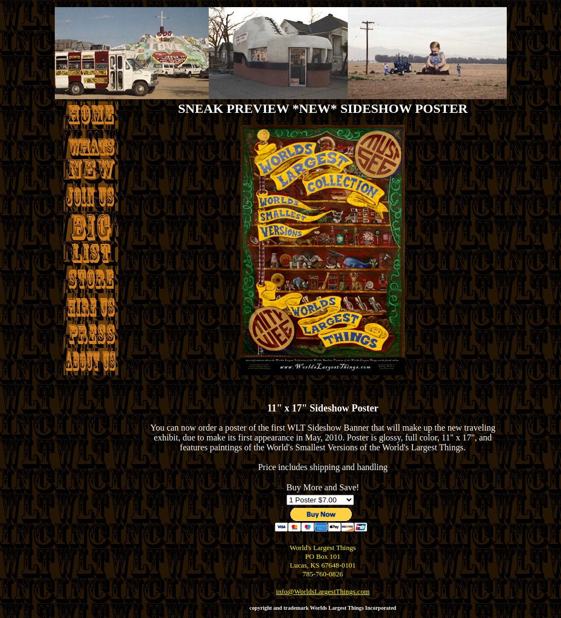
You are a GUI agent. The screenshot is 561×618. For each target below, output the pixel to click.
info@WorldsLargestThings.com (323, 591)
